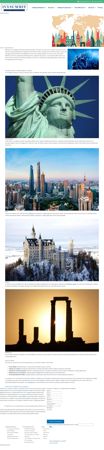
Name (49, 390)
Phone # (49, 399)
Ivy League (23, 394)
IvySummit (3, 388)
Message (50, 407)
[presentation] (59, 416)
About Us (92, 7)
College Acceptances (65, 7)
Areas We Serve (80, 7)
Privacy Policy (14, 445)
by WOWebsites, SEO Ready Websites (94, 445)
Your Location (51, 403)
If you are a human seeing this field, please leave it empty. (70, 424)
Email (49, 395)
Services (52, 7)
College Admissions (39, 7)
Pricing (100, 8)
